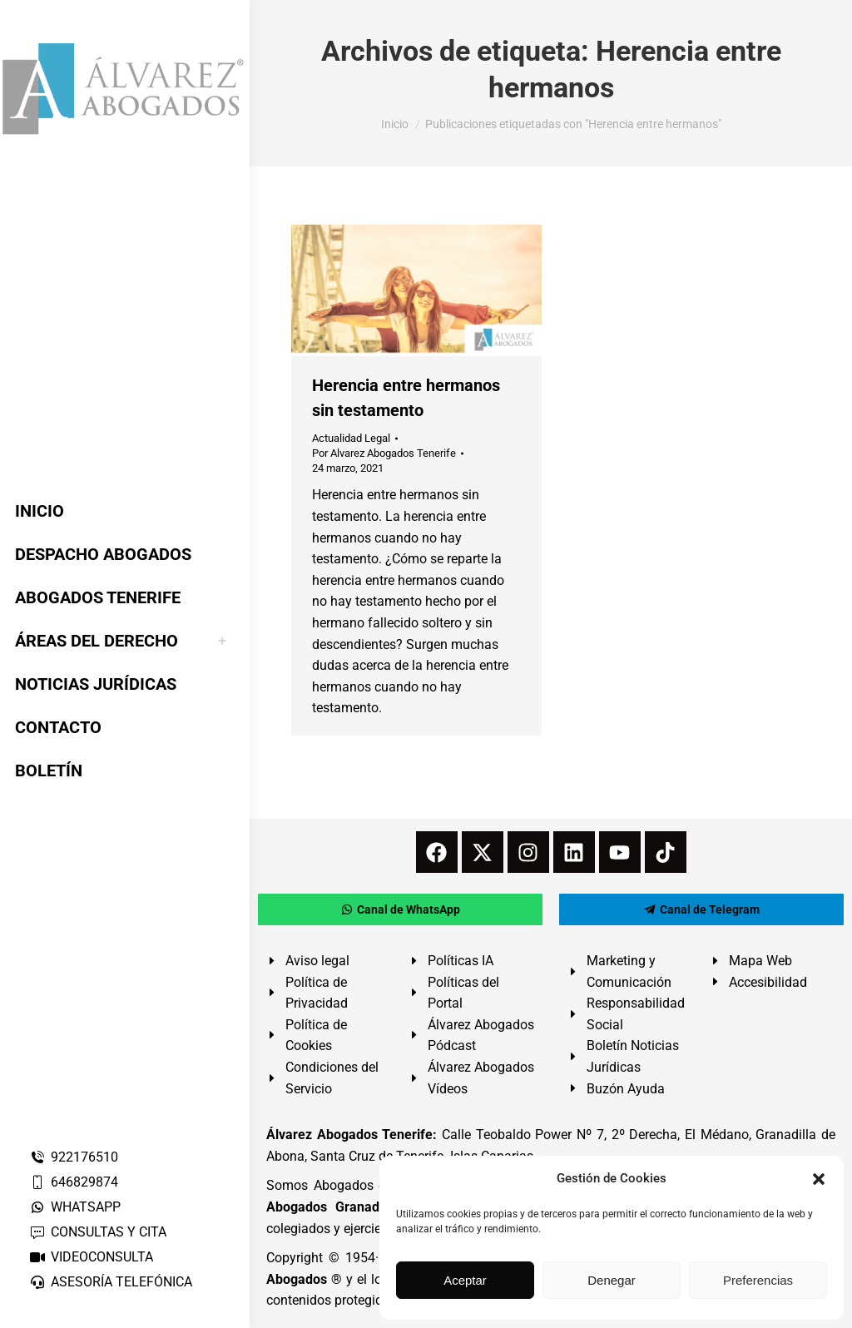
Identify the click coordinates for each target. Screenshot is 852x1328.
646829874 (73, 1182)
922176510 (73, 1157)
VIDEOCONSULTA (91, 1257)
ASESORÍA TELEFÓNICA (110, 1282)
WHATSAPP (75, 1207)
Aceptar (465, 1280)
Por (384, 453)
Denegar (611, 1280)
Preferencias (758, 1280)
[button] (818, 1179)
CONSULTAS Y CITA (97, 1232)
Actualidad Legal (351, 438)
